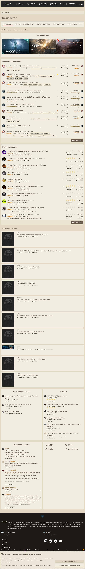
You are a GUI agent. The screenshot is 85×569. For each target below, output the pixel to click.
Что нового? (8, 24)
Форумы (33, 4)
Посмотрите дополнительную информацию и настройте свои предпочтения (26, 565)
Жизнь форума (25, 119)
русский (17, 70)
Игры (18, 346)
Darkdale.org (26, 181)
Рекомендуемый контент (24, 24)
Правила (4, 540)
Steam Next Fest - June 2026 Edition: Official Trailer (31, 359)
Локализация (27, 153)
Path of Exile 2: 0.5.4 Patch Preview (18, 125)
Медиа (54, 4)
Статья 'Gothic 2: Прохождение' (57, 411)
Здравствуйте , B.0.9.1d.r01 (18, 472)
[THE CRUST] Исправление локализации (21, 193)
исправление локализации (48, 68)
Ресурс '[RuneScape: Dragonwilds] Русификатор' (62, 404)
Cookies (3, 549)
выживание (43, 76)
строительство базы (50, 136)
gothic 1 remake (33, 84)
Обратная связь (42, 549)
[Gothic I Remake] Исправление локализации (22, 165)
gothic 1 (25, 84)
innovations (43, 119)
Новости (19, 297)
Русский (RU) (33, 549)
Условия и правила (52, 549)
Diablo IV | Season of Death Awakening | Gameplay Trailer (33, 299)
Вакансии (4, 545)
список (18, 121)
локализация (45, 113)
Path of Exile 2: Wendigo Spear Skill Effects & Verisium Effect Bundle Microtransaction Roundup (44, 251)
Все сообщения (59, 24)
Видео (18, 233)
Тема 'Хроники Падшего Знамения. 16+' (18, 405)
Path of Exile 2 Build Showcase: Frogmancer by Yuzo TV (24, 91)
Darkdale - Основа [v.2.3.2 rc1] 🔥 (17, 549)
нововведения (10, 121)
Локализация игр (6, 547)
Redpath (7, 461)
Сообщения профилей (21, 444)
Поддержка (5, 542)
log (48, 119)
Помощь (79, 549)
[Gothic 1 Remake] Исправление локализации (22, 82)
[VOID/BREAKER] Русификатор (17, 200)
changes (36, 119)
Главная (21, 4)
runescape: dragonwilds (37, 133)
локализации (10, 78)
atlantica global (37, 113)
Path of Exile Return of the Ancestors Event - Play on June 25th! (34, 315)
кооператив (10, 136)
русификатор (10, 70)
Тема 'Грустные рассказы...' (55, 418)
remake (40, 84)
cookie (21, 558)
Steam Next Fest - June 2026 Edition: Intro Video (30, 331)
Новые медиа (72, 24)
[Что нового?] (67, 4)
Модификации (26, 68)
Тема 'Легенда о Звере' (12, 411)
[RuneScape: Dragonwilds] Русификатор (19, 131)
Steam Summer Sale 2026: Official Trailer (20, 104)
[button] (27, 550)
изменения (53, 119)
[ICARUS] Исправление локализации (18, 74)
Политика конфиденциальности (66, 549)
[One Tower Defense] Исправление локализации (23, 66)
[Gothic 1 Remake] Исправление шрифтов (21, 208)
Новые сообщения (43, 24)
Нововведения (11, 117)
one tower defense (35, 68)
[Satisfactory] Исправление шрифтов (20, 215)
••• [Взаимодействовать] (40, 458)
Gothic (21, 84)
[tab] (39, 55)
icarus (36, 76)
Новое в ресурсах (9, 147)
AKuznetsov (73, 449)
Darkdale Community (14, 179)
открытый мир (26, 136)
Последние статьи (9, 229)
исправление (50, 76)
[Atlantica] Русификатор (14, 111)
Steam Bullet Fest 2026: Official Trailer (27, 375)
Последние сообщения (11, 61)
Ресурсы (44, 4)
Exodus (19, 348)
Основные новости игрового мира (33, 92)
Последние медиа (42, 35)
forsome (7, 470)
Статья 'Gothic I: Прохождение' (57, 396)
